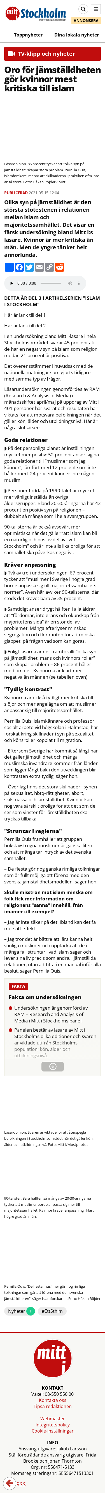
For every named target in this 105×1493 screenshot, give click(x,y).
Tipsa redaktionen (53, 1406)
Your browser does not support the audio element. (45, 283)
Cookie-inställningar (53, 1431)
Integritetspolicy (53, 1425)
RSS (17, 1484)
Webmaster (52, 1419)
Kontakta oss (52, 1400)
